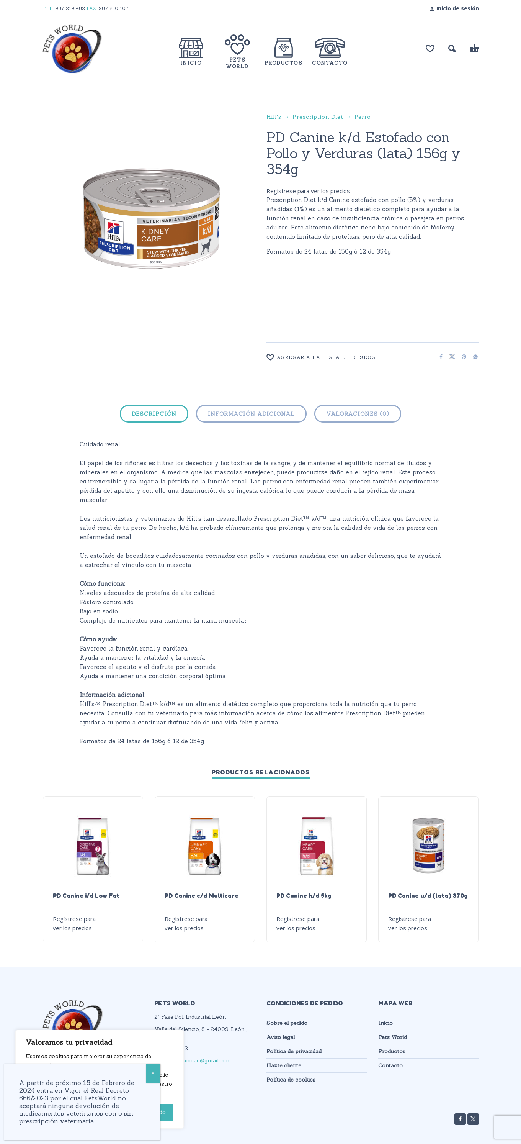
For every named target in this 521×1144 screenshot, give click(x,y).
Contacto (390, 1065)
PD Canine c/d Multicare (201, 895)
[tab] (154, 415)
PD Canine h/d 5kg (304, 895)
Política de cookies (290, 1079)
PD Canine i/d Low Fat (86, 895)
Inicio (385, 1022)
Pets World (392, 1037)
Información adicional (251, 413)
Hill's (273, 116)
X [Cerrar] (153, 1073)
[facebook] (460, 1119)
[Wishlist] (347, 357)
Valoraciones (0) (357, 413)
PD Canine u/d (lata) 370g (428, 895)
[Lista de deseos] (430, 48)
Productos (391, 1051)
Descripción (154, 413)
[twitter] (473, 1119)
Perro (362, 116)
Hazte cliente (283, 1065)
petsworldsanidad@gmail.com (192, 1060)
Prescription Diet (317, 116)
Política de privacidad (294, 1051)
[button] (452, 48)
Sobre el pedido (286, 1022)
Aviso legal (280, 1037)
